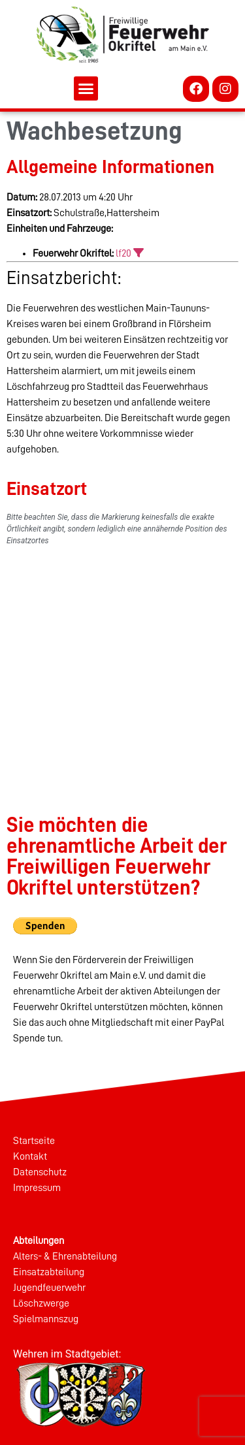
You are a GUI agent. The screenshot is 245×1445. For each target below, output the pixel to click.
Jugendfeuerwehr (49, 1287)
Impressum (37, 1188)
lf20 (123, 253)
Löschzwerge (41, 1303)
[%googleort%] (122, 657)
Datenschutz (40, 1172)
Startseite (34, 1140)
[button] (86, 88)
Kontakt (30, 1156)
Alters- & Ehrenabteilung (65, 1256)
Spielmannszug (45, 1319)
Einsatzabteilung (48, 1272)
